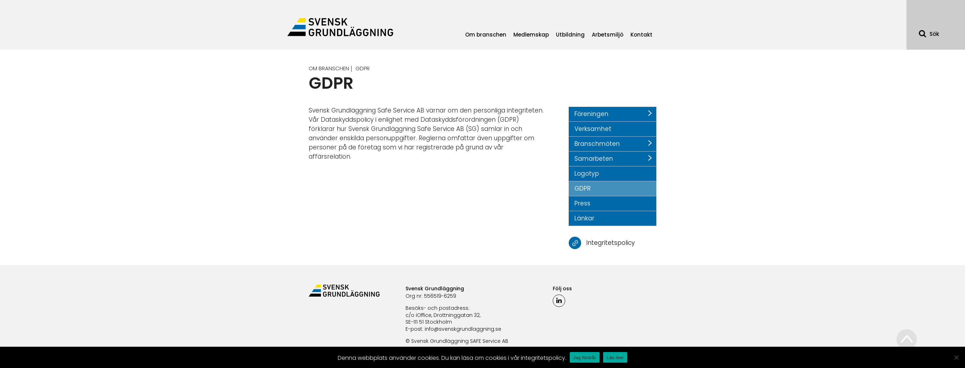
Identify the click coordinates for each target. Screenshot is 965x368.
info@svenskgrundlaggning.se (463, 329)
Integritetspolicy (610, 242)
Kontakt (641, 34)
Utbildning (570, 34)
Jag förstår (584, 357)
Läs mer (615, 357)
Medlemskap (531, 34)
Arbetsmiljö (607, 34)
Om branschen (485, 34)
